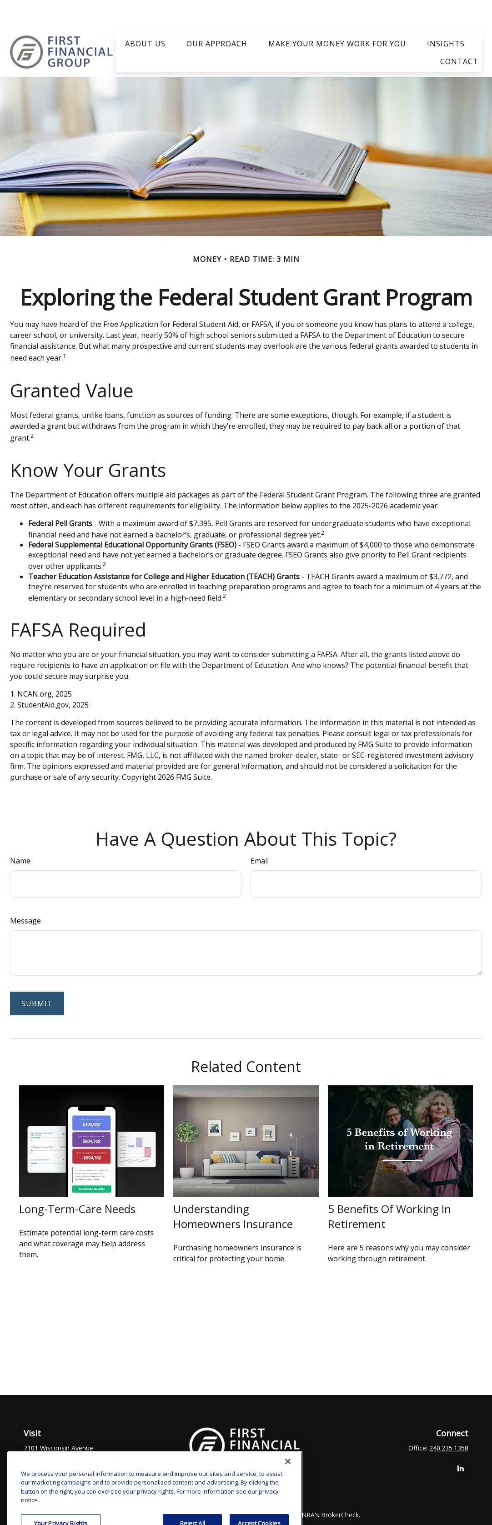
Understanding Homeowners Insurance (233, 1189)
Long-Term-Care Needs (77, 1181)
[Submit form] (37, 976)
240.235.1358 (448, 1421)
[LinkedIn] (460, 1441)
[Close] (288, 1507)
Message (25, 894)
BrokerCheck (340, 1488)
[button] (145, 16)
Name (20, 834)
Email (260, 834)
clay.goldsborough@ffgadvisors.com (246, 1447)
